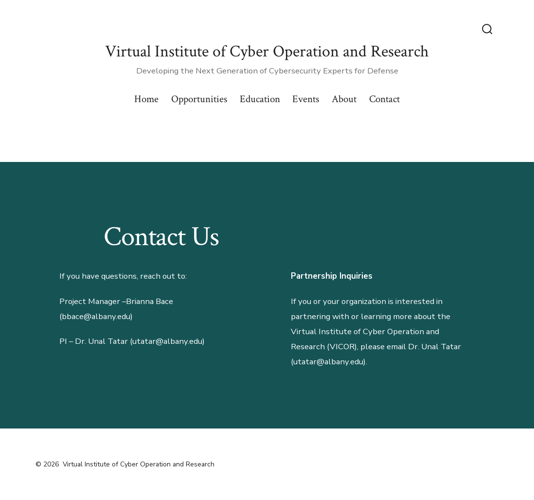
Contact (384, 99)
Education (260, 99)
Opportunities (199, 99)
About (344, 99)
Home (146, 99)
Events (305, 99)
